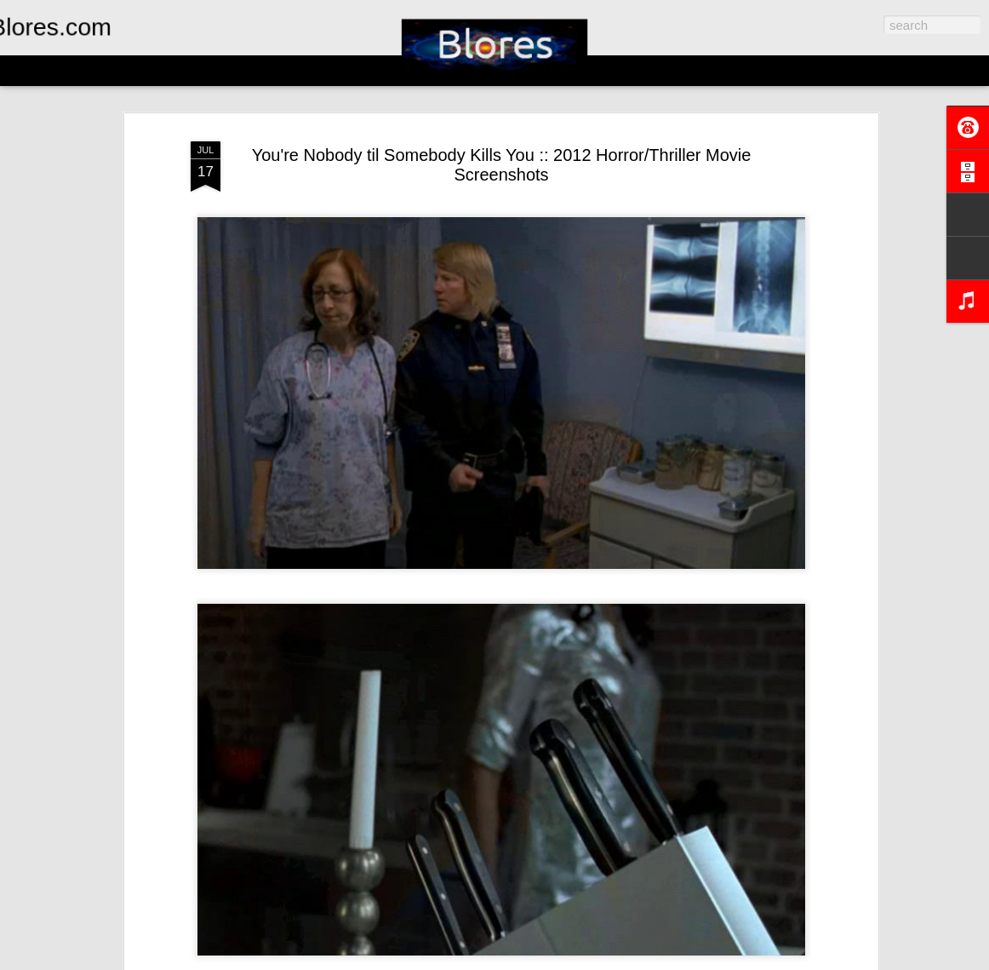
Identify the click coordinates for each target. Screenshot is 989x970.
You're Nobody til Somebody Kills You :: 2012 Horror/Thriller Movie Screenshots (502, 165)
